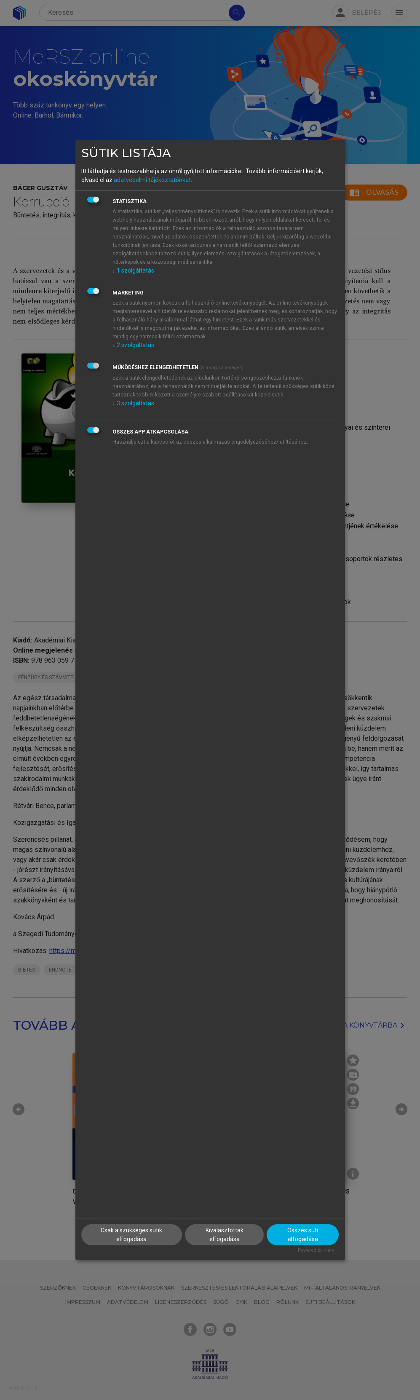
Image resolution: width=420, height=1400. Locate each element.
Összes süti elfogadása (302, 1234)
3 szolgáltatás (133, 403)
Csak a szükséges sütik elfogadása (131, 1234)
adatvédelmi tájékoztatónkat (152, 180)
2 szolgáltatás (133, 345)
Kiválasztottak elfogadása (224, 1234)
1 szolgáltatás (133, 270)
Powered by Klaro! (317, 1250)
